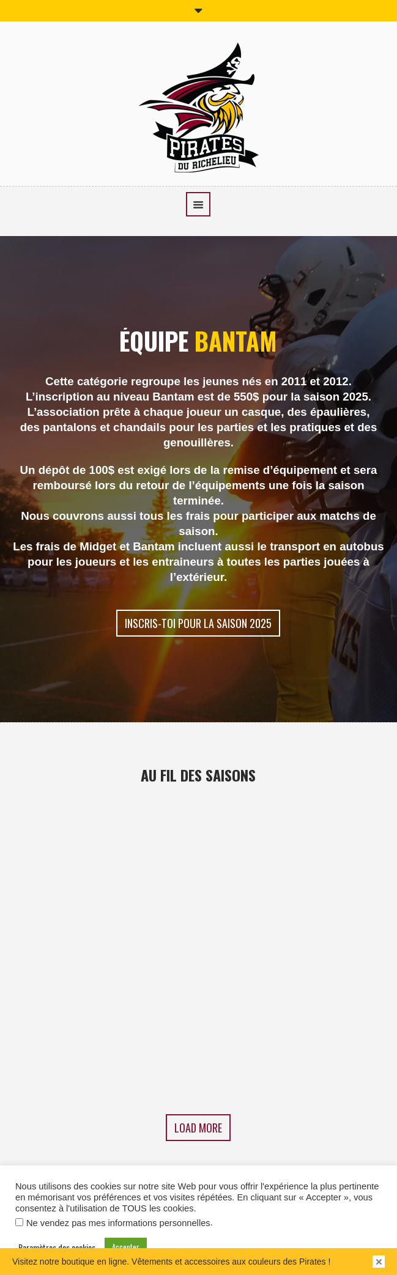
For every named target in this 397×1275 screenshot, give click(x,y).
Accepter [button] (125, 1247)
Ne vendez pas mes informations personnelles (118, 1223)
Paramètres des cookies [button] (56, 1247)
